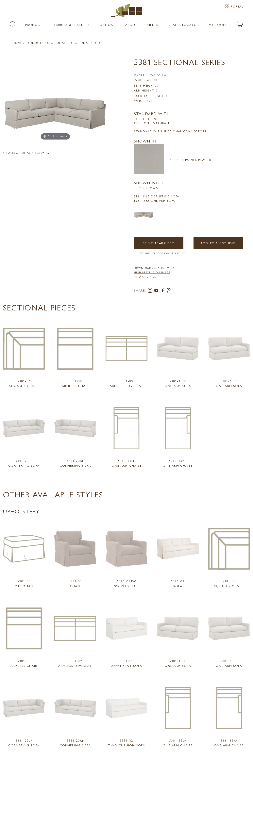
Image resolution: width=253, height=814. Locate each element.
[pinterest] (169, 291)
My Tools (218, 24)
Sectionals (57, 43)
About (131, 24)
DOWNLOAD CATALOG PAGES (154, 268)
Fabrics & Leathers (72, 24)
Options (108, 24)
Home (17, 43)
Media (152, 24)
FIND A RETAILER (146, 276)
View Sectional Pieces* (26, 153)
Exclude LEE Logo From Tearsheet (162, 253)
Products (35, 24)
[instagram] (151, 291)
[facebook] (163, 291)
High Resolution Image (152, 272)
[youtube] (157, 291)
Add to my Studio (218, 243)
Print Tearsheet (159, 243)
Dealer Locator (183, 24)
